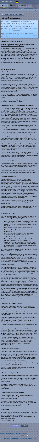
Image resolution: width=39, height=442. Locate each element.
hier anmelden (16, 30)
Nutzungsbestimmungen (21, 433)
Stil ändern (22, 435)
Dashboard (22, 5)
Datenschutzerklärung (5, 433)
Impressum (12, 433)
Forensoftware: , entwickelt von (19, 438)
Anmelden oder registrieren (7, 1)
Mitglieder (13, 5)
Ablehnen (24, 425)
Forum (4, 5)
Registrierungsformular (20, 26)
